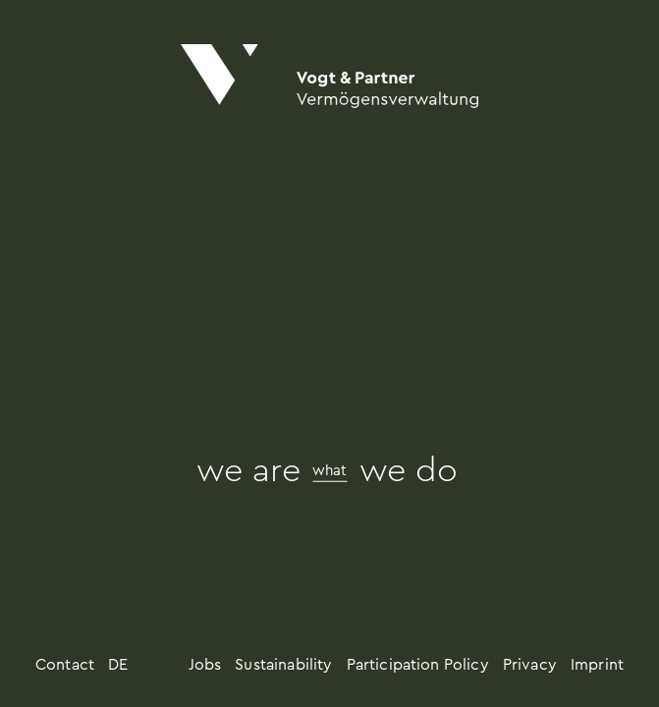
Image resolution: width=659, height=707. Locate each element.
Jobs (205, 665)
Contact (64, 665)
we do (408, 471)
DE (118, 665)
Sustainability (283, 665)
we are (248, 471)
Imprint (597, 665)
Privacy (530, 665)
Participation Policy (418, 665)
